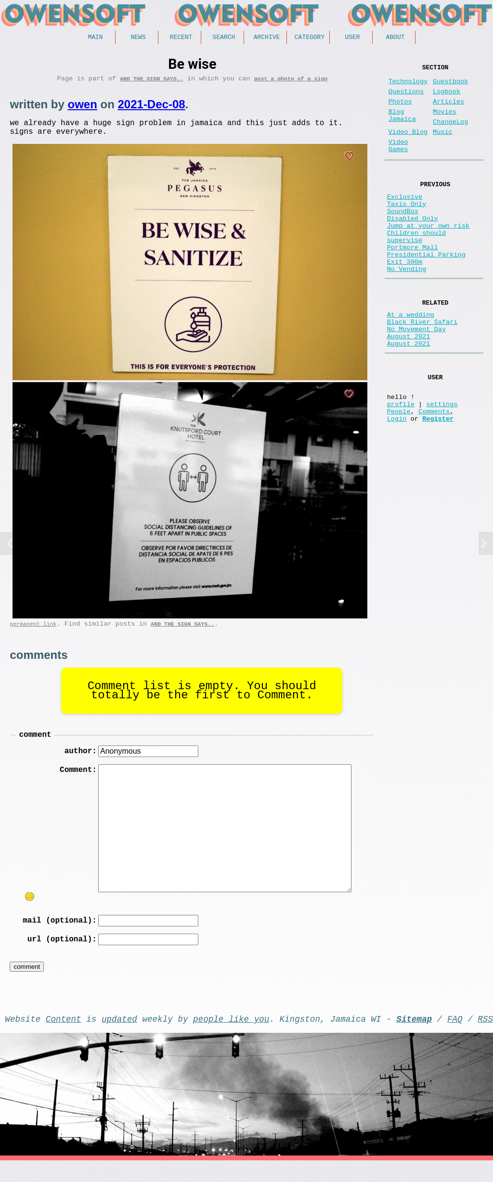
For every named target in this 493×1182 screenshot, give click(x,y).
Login (397, 481)
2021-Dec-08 (151, 107)
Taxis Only (407, 226)
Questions (406, 97)
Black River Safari (422, 367)
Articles (448, 109)
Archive (267, 38)
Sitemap (414, 1038)
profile (401, 462)
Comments (434, 471)
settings (441, 462)
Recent (181, 38)
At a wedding (410, 358)
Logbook (446, 97)
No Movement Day (416, 376)
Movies (444, 121)
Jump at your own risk (428, 254)
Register (438, 481)
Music (443, 145)
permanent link (33, 632)
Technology (408, 85)
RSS (485, 1038)
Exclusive (404, 217)
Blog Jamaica (402, 126)
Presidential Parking (426, 291)
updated (119, 1038)
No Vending (407, 309)
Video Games (398, 162)
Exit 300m (404, 300)
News (137, 38)
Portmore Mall (412, 281)
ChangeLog (450, 133)
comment (35, 745)
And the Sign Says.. (151, 81)
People (399, 471)
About (395, 38)
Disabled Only (412, 245)
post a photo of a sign (290, 81)
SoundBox (402, 236)
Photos (400, 109)
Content (63, 1038)
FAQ (455, 1038)
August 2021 (408, 385)
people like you (231, 1038)
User (352, 38)
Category (309, 38)
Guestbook (450, 85)
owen (82, 107)
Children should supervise (416, 268)
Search (224, 38)
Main (95, 38)
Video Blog (408, 145)
